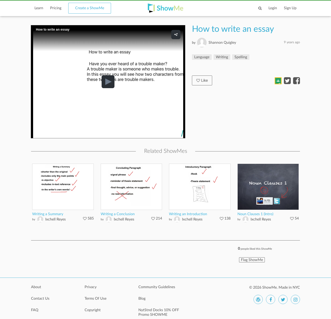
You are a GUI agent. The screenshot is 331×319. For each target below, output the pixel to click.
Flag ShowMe (252, 260)
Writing (222, 57)
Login (272, 8)
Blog (142, 298)
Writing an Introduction (188, 214)
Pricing (55, 8)
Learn (38, 8)
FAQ (34, 310)
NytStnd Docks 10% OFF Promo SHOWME (158, 312)
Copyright (93, 310)
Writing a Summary (47, 214)
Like (202, 80)
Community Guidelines (156, 287)
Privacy (91, 287)
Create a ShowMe (89, 8)
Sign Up (290, 8)
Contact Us (40, 298)
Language (201, 57)
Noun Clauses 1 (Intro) (255, 214)
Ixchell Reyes (55, 219)
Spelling (240, 57)
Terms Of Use (95, 298)
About (36, 287)
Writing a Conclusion (118, 214)
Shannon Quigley (222, 42)
